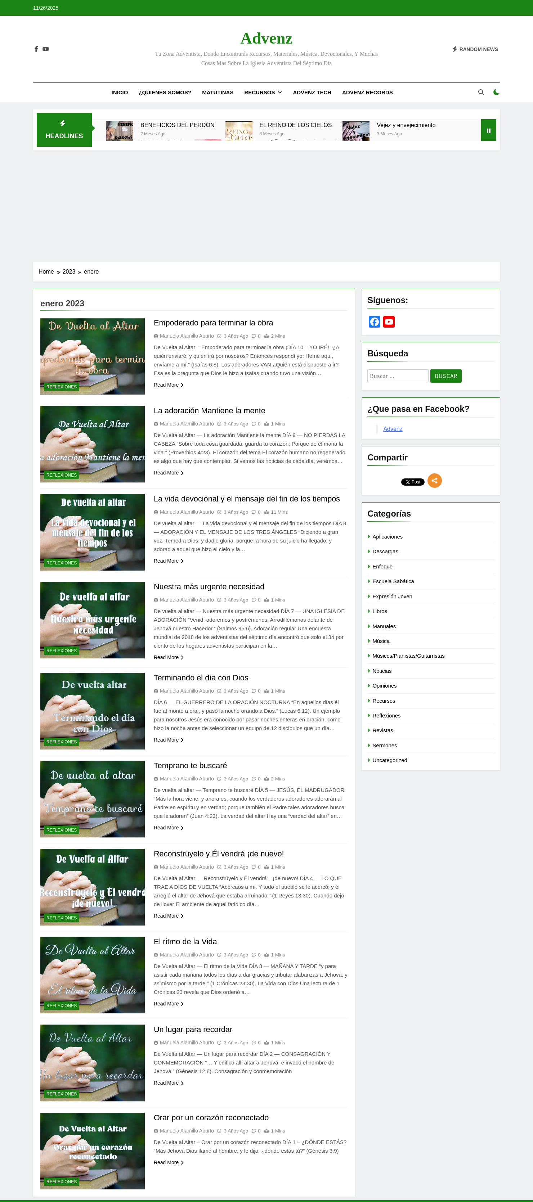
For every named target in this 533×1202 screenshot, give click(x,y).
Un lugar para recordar (193, 1029)
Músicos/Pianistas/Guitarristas (408, 656)
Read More (169, 385)
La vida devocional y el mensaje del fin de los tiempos (248, 498)
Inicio (119, 92)
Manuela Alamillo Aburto (187, 336)
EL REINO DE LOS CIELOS (296, 125)
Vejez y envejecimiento (406, 125)
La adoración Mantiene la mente (210, 410)
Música (380, 641)
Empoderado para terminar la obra (214, 322)
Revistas (382, 730)
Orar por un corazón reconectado (212, 1117)
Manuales (384, 626)
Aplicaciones (387, 537)
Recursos (259, 92)
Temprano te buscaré (191, 765)
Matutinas (217, 92)
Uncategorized (389, 760)
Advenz (267, 38)
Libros (379, 611)
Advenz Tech (312, 92)
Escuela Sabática (393, 581)
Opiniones (384, 686)
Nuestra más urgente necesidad (210, 586)
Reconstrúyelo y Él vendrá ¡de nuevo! (220, 853)
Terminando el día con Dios (202, 677)
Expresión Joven (392, 596)
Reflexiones (61, 387)
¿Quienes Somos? (165, 92)
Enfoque (382, 566)
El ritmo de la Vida (186, 941)
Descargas (385, 551)
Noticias (381, 671)
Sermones (384, 745)
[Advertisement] (266, 204)
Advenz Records (367, 92)
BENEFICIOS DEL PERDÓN (177, 125)
